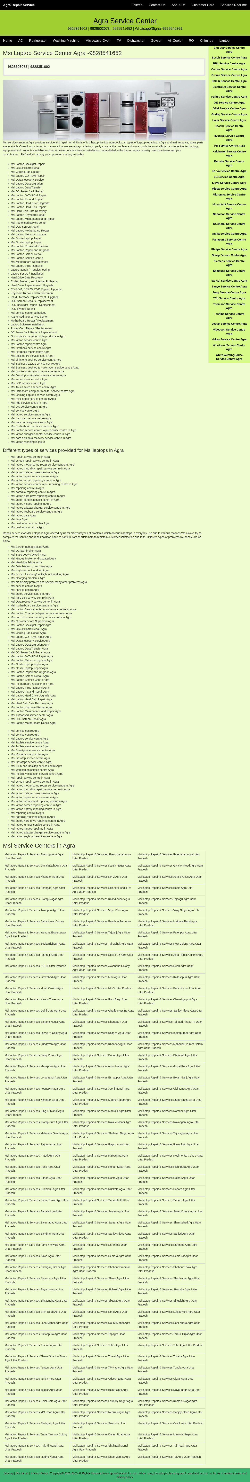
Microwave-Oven (98, 40)
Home (7, 40)
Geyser (156, 40)
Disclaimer (22, 1473)
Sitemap (8, 1473)
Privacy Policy (39, 1473)
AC (20, 40)
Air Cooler (175, 40)
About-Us (179, 5)
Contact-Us (157, 5)
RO (191, 40)
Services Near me (234, 5)
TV (119, 40)
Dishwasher (136, 40)
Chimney (206, 40)
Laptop (224, 40)
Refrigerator (38, 40)
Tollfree (137, 5)
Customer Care (203, 5)
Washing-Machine (66, 40)
